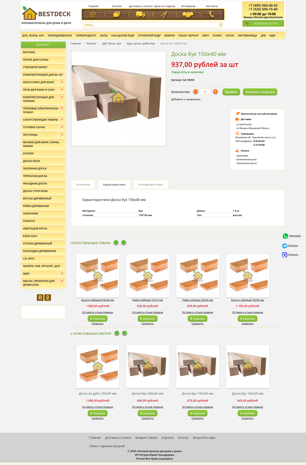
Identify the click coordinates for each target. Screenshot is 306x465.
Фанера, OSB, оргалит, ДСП (41, 266)
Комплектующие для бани (42, 74)
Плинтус (29, 221)
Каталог (117, 6)
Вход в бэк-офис (204, 438)
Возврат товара (146, 438)
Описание (83, 184)
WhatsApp (291, 235)
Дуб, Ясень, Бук (33, 35)
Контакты (212, 6)
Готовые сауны (34, 127)
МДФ (273, 35)
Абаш (104, 35)
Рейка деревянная (36, 206)
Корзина (168, 438)
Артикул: (176, 80)
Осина (217, 35)
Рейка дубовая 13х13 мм (147, 300)
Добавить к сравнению (186, 99)
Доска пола (31, 161)
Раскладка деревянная (39, 251)
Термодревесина (59, 35)
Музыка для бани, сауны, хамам (41, 144)
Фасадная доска (35, 183)
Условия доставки (150, 184)
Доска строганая (35, 191)
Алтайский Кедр (149, 35)
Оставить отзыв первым (97, 312)
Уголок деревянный (37, 243)
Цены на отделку (164, 6)
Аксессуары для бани (38, 82)
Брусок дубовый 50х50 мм (97, 300)
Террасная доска (35, 176)
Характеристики (114, 184)
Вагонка (29, 52)
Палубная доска (35, 168)
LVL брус (29, 258)
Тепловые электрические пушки (41, 110)
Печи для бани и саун (39, 89)
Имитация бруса (35, 228)
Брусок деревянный (37, 198)
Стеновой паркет (35, 67)
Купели (28, 153)
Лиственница (247, 35)
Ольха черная (189, 35)
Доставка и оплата (141, 6)
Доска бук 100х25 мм (247, 393)
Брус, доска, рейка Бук (141, 43)
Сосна (230, 35)
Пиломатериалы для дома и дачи (46, 15)
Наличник (30, 213)
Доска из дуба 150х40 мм (97, 393)
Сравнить (97, 323)
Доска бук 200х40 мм (147, 393)
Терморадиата (86, 35)
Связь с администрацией (107, 446)
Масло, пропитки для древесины (39, 283)
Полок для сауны (35, 59)
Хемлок (169, 35)
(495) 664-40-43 (263, 5)
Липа (205, 35)
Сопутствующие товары (40, 120)
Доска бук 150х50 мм (197, 393)
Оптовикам (188, 6)
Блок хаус (30, 236)
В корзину (97, 319)
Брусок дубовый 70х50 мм (247, 300)
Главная (93, 6)
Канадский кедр (122, 35)
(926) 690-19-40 (263, 9)
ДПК (263, 35)
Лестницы (30, 135)
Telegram (290, 245)
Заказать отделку (260, 92)
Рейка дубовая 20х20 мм (197, 300)
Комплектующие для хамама (38, 99)
